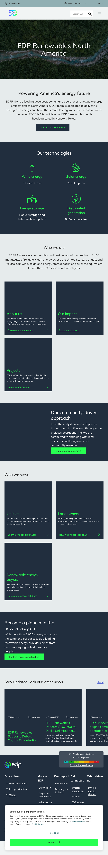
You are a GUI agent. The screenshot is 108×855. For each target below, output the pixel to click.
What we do (45, 802)
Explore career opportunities (24, 656)
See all (100, 682)
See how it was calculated (81, 765)
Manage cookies (79, 821)
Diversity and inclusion (62, 791)
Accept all (54, 842)
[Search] (90, 13)
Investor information (78, 789)
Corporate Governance (45, 795)
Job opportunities (18, 789)
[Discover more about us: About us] (28, 330)
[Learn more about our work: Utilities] (28, 534)
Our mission (45, 787)
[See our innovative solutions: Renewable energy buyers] (28, 596)
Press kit (76, 796)
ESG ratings (78, 802)
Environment (61, 783)
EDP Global (14, 3)
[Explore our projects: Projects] (28, 387)
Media (12, 794)
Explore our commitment (68, 450)
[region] (54, 827)
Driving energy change (92, 790)
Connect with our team (53, 127)
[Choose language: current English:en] (97, 3)
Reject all (54, 832)
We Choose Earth (18, 783)
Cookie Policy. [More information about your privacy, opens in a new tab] (38, 824)
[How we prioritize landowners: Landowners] (79, 534)
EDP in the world (75, 3)
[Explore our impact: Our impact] (79, 330)
